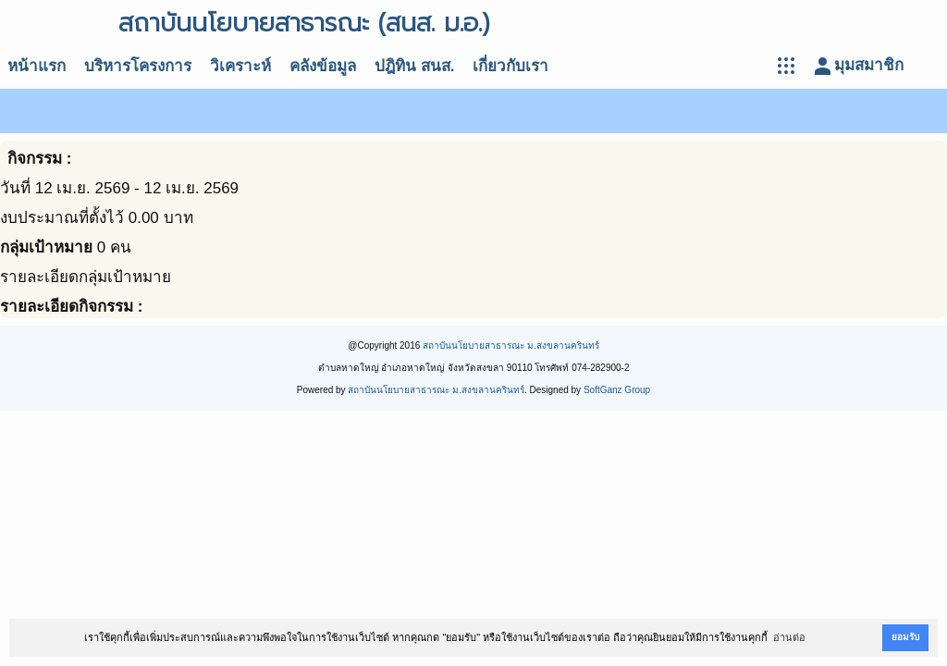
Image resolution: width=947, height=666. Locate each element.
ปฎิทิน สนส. (414, 66)
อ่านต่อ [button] (789, 637)
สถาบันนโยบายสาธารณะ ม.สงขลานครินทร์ (511, 345)
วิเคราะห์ (240, 66)
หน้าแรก (36, 66)
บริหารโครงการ (137, 66)
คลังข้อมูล (322, 66)
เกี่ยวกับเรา (510, 66)
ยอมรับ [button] (905, 637)
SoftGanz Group (617, 390)
